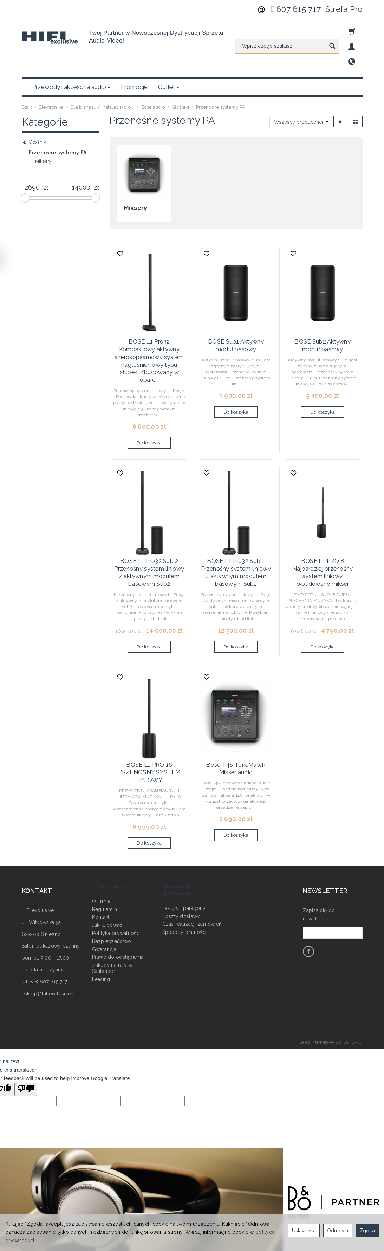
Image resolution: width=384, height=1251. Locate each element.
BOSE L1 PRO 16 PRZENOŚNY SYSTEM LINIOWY (149, 723)
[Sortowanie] (340, 88)
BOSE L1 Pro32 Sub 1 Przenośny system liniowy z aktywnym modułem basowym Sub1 (236, 527)
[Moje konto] (351, 46)
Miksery (134, 173)
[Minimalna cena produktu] (32, 154)
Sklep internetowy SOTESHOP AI (330, 991)
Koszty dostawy (181, 855)
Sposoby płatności (184, 871)
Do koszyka (149, 400)
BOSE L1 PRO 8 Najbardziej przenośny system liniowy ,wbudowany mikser (322, 524)
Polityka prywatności (116, 872)
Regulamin (104, 848)
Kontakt (101, 856)
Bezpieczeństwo (111, 881)
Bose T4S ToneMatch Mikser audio (235, 720)
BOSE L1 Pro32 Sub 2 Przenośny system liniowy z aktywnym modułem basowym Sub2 (149, 527)
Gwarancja (104, 888)
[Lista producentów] (300, 88)
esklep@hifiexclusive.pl (49, 943)
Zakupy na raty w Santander (112, 907)
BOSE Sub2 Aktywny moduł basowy (322, 309)
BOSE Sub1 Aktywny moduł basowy (236, 309)
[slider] (25, 164)
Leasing (101, 919)
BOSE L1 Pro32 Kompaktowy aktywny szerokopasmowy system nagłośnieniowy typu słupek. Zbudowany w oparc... (149, 322)
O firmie (101, 840)
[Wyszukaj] (332, 46)
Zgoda (367, 1230)
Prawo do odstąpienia (118, 896)
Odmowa (337, 1230)
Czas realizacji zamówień (192, 863)
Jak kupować (107, 864)
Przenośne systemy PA (57, 119)
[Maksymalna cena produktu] (81, 154)
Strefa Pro (344, 9)
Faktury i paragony (184, 848)
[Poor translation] (25, 1038)
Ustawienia (304, 1230)
